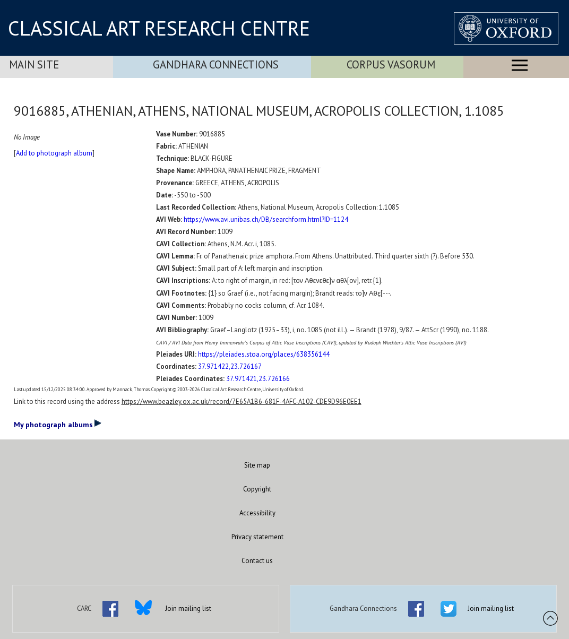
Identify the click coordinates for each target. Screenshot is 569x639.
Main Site (34, 64)
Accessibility (257, 512)
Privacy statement (257, 536)
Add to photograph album (54, 153)
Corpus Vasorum (391, 64)
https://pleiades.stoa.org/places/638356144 (264, 354)
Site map (257, 465)
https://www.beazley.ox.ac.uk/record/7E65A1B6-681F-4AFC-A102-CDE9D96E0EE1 (241, 401)
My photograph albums (57, 424)
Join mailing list (188, 608)
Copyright (257, 489)
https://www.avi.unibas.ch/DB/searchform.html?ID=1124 (266, 219)
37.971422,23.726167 (230, 366)
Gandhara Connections (216, 64)
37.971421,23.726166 (258, 378)
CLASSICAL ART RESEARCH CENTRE (159, 28)
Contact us (257, 560)
